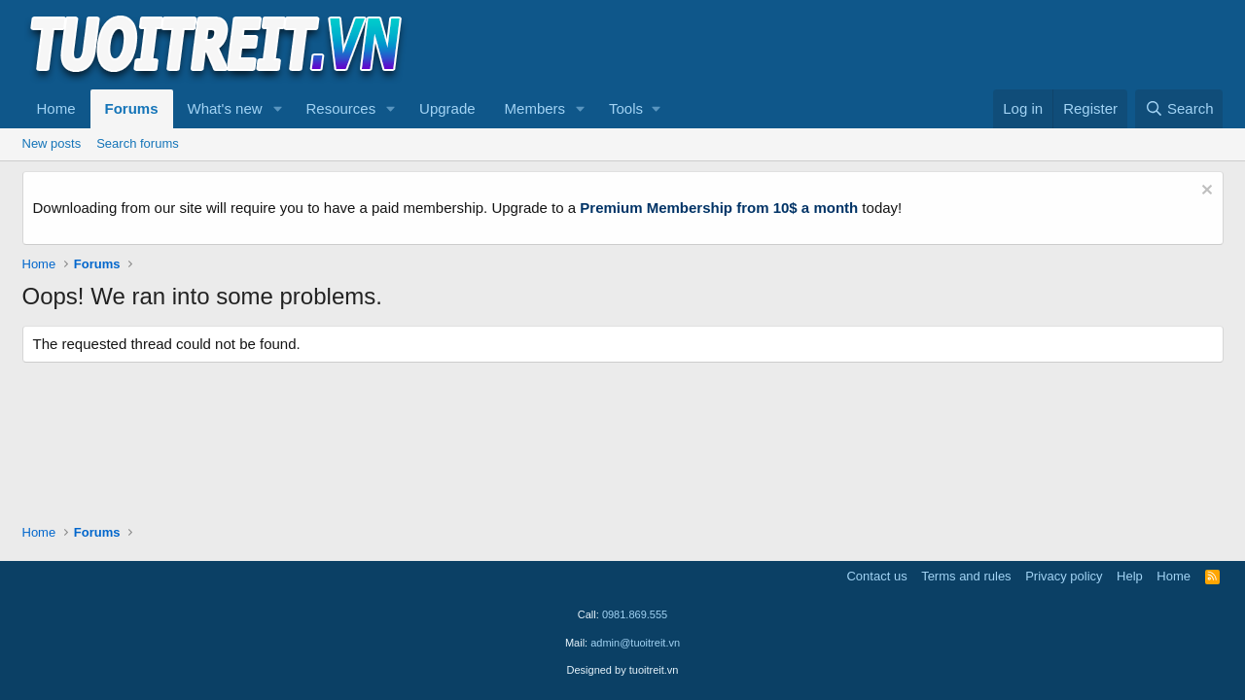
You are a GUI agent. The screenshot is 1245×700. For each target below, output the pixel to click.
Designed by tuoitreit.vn (623, 670)
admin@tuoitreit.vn (635, 642)
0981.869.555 (634, 614)
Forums (132, 108)
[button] (277, 108)
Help (1130, 576)
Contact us (876, 576)
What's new (225, 108)
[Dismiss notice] (1204, 192)
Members (535, 108)
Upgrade (447, 108)
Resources (340, 108)
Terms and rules (966, 576)
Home (56, 108)
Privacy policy (1063, 576)
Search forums (137, 143)
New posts (52, 143)
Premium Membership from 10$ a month (719, 207)
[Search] (1179, 108)
